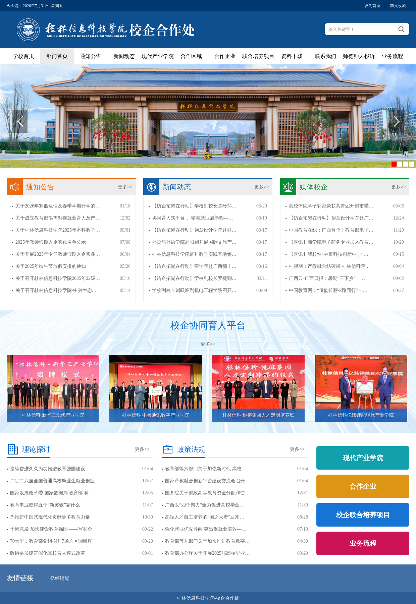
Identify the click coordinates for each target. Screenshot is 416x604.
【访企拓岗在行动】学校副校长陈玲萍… (194, 205)
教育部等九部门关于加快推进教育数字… (207, 541)
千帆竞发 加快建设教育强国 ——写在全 (51, 529)
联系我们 (325, 56)
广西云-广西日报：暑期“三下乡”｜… (327, 278)
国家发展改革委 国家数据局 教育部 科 (49, 492)
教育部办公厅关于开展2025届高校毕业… (207, 553)
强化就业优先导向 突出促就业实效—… (205, 529)
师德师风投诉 (359, 56)
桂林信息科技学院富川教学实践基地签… (194, 254)
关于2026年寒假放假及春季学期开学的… (57, 205)
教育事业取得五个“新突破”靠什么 (45, 504)
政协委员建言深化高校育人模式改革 (47, 553)
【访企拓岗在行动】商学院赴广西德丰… (194, 266)
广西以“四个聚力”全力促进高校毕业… (204, 504)
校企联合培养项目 (363, 515)
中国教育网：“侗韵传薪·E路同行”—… (328, 290)
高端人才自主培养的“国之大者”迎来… (204, 517)
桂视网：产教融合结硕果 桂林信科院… (329, 266)
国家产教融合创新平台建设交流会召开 (205, 480)
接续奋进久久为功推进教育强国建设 (47, 468)
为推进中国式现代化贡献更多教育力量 (50, 517)
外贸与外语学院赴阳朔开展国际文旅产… (194, 242)
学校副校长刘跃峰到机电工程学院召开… (194, 290)
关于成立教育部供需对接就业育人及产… (57, 218)
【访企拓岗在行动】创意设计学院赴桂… (194, 230)
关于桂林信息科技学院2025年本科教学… (57, 230)
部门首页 (57, 56)
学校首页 (23, 56)
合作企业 (225, 56)
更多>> (125, 186)
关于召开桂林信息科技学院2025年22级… (57, 278)
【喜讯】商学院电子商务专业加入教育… (331, 242)
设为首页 (372, 5)
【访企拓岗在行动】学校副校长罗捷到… (194, 278)
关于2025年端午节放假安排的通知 (50, 266)
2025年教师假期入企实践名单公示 (50, 242)
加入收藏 (398, 5)
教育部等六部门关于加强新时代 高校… (205, 468)
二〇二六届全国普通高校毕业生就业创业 (52, 480)
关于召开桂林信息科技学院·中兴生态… (56, 290)
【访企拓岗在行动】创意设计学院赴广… (331, 218)
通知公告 (90, 56)
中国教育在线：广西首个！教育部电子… (331, 230)
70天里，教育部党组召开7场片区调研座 (51, 541)
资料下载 (292, 56)
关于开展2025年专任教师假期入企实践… (57, 254)
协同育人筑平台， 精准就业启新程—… (192, 218)
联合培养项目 (258, 56)
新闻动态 (124, 56)
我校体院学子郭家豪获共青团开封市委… (331, 205)
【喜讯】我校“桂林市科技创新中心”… (328, 254)
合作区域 (191, 56)
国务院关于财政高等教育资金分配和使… (207, 492)
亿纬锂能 (59, 578)
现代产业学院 (158, 56)
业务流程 (392, 56)
